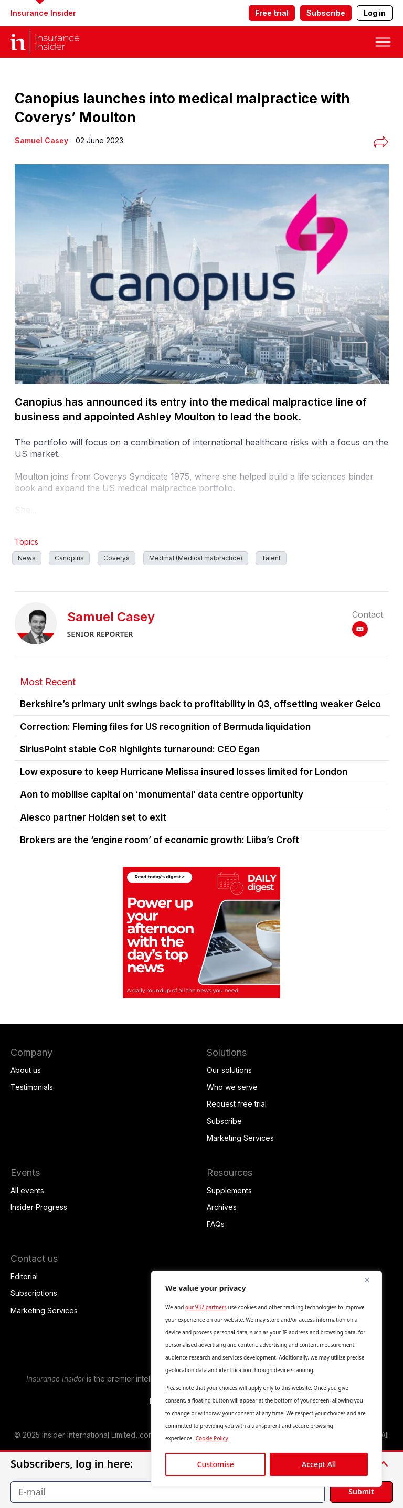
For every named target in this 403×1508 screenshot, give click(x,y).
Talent (271, 558)
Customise (215, 1464)
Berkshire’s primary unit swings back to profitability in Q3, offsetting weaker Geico (200, 704)
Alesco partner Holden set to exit (93, 817)
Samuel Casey (111, 616)
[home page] (52, 42)
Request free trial (237, 1103)
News (27, 558)
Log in (375, 12)
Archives (222, 1207)
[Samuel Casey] (41, 140)
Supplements (229, 1190)
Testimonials (31, 1086)
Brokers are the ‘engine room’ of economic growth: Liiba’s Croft (159, 840)
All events (27, 1190)
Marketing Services (240, 1137)
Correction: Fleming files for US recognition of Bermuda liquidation (165, 726)
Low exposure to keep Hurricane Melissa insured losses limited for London (183, 772)
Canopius (69, 558)
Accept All (319, 1464)
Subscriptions (33, 1293)
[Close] (371, 1279)
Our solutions (229, 1070)
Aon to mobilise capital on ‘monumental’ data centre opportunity (161, 794)
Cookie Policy (212, 1438)
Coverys (116, 558)
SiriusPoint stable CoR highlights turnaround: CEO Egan (140, 749)
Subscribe (325, 12)
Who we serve (232, 1086)
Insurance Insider (43, 12)
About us (25, 1070)
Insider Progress (38, 1207)
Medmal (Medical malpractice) (195, 558)
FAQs (216, 1223)
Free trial (272, 12)
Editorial (24, 1276)
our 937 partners (206, 1307)
